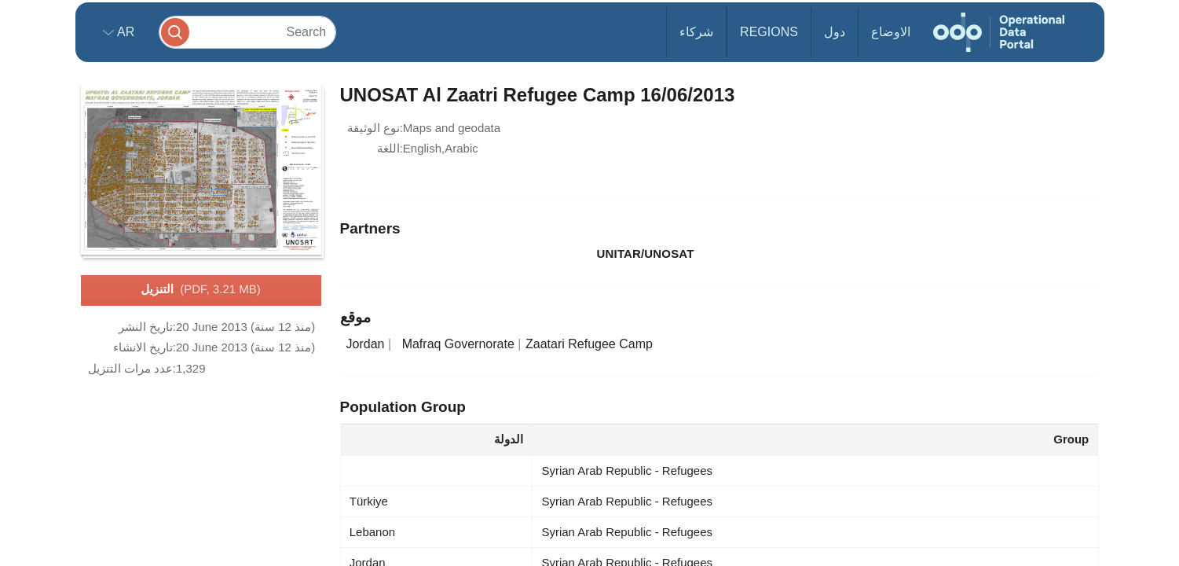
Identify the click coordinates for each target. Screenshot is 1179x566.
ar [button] (124, 32)
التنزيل (200, 290)
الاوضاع (890, 32)
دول (834, 32)
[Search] (247, 32)
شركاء (696, 32)
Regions (769, 32)
